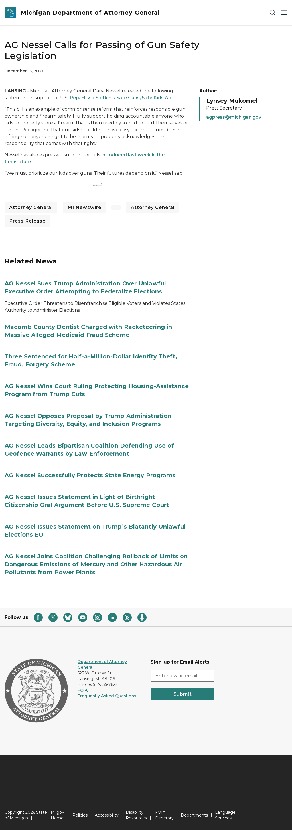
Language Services (225, 815)
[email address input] (182, 676)
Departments (194, 815)
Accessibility (107, 815)
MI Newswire (84, 207)
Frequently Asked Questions (107, 695)
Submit (182, 694)
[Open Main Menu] (284, 12)
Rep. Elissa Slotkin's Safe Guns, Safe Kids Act (121, 97)
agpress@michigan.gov (233, 117)
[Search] (272, 12)
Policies (80, 815)
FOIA (83, 690)
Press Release (27, 221)
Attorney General (31, 207)
